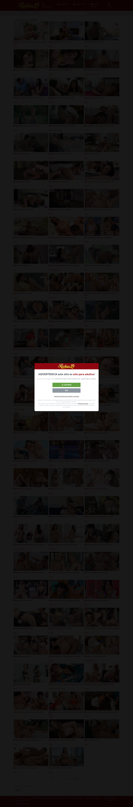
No (66, 390)
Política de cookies (83, 403)
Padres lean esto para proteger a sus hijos (66, 396)
